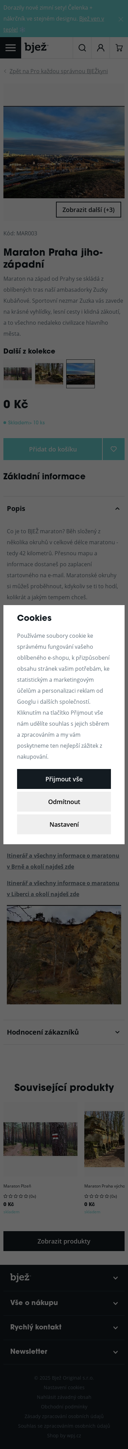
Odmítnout (64, 802)
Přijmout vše (64, 779)
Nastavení (64, 824)
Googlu (26, 701)
